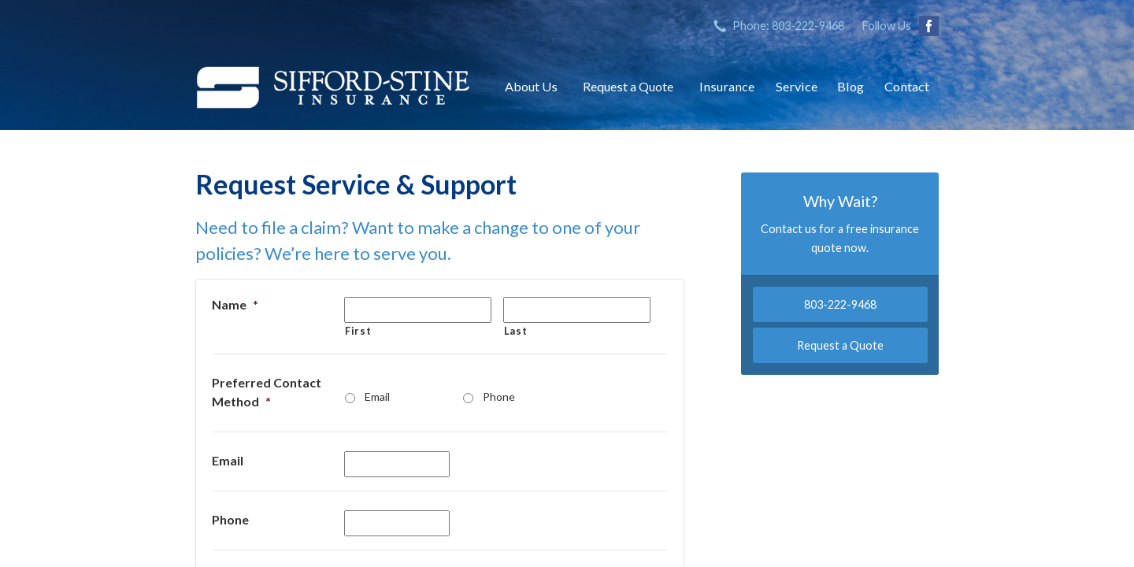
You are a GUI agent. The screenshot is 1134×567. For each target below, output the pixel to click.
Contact (906, 86)
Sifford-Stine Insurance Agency (333, 87)
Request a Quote (628, 86)
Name (235, 304)
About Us (531, 86)
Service (796, 86)
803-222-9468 (840, 304)
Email (377, 396)
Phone (499, 396)
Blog (850, 86)
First (358, 330)
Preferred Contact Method (266, 392)
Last (516, 330)
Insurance (726, 86)
